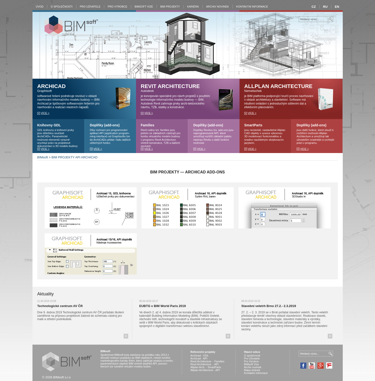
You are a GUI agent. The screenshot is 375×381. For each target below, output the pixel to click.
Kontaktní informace (252, 6)
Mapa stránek (252, 370)
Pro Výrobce (251, 361)
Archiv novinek (217, 6)
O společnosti (61, 6)
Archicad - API (199, 358)
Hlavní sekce (252, 351)
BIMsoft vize (144, 6)
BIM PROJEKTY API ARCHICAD (74, 157)
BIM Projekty (170, 6)
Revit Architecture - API (205, 364)
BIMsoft (42, 157)
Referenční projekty (203, 351)
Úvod (40, 6)
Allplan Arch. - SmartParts (206, 367)
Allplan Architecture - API (205, 370)
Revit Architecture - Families (207, 361)
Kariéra (193, 6)
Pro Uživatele (90, 6)
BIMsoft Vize (251, 364)
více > (45, 113)
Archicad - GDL (200, 355)
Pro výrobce (117, 6)
